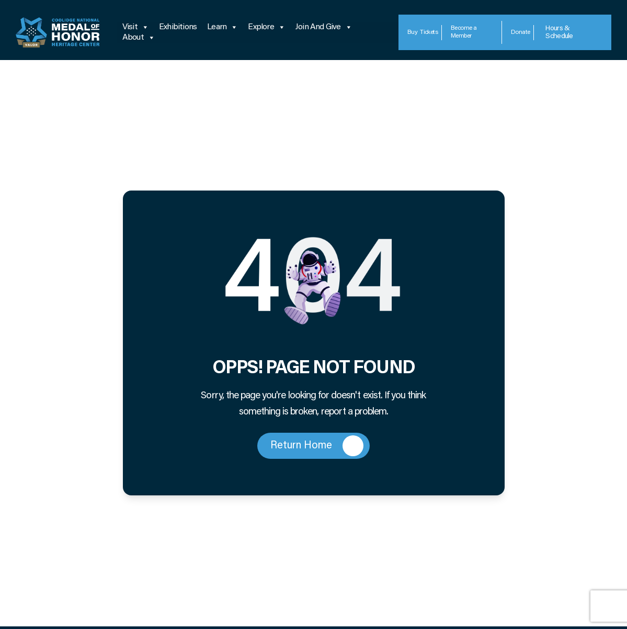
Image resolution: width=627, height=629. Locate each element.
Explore (266, 27)
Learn (222, 27)
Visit (135, 27)
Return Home (316, 445)
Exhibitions (178, 27)
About (138, 37)
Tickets (422, 33)
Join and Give (323, 27)
